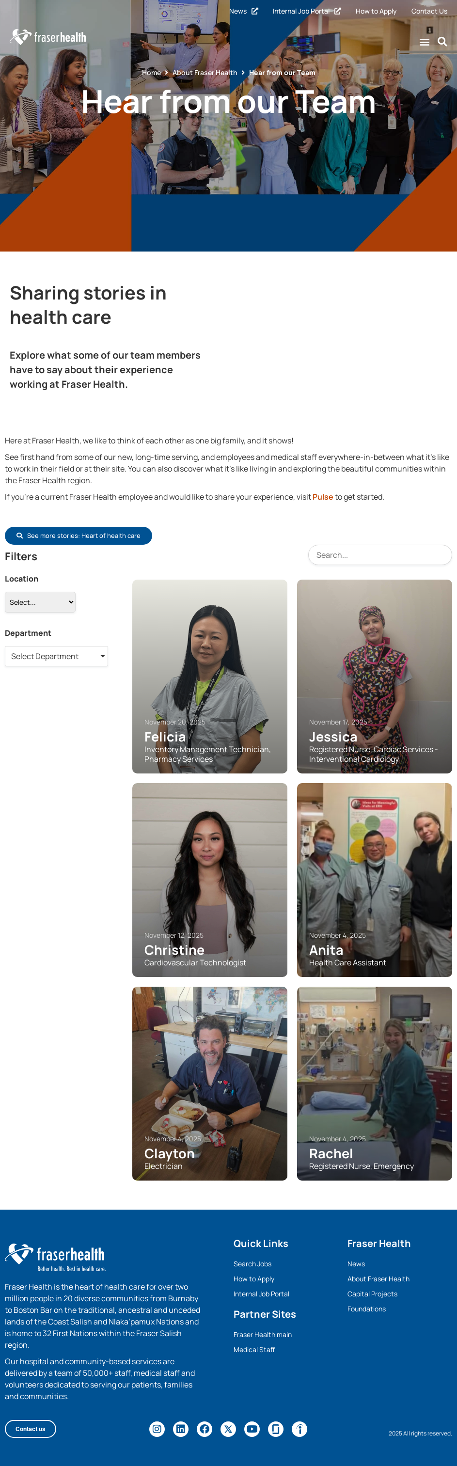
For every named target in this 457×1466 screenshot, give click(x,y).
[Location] (40, 602)
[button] (425, 42)
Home (151, 72)
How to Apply (376, 11)
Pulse (323, 496)
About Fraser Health (205, 72)
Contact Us (429, 11)
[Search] (380, 555)
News (243, 11)
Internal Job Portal (307, 11)
